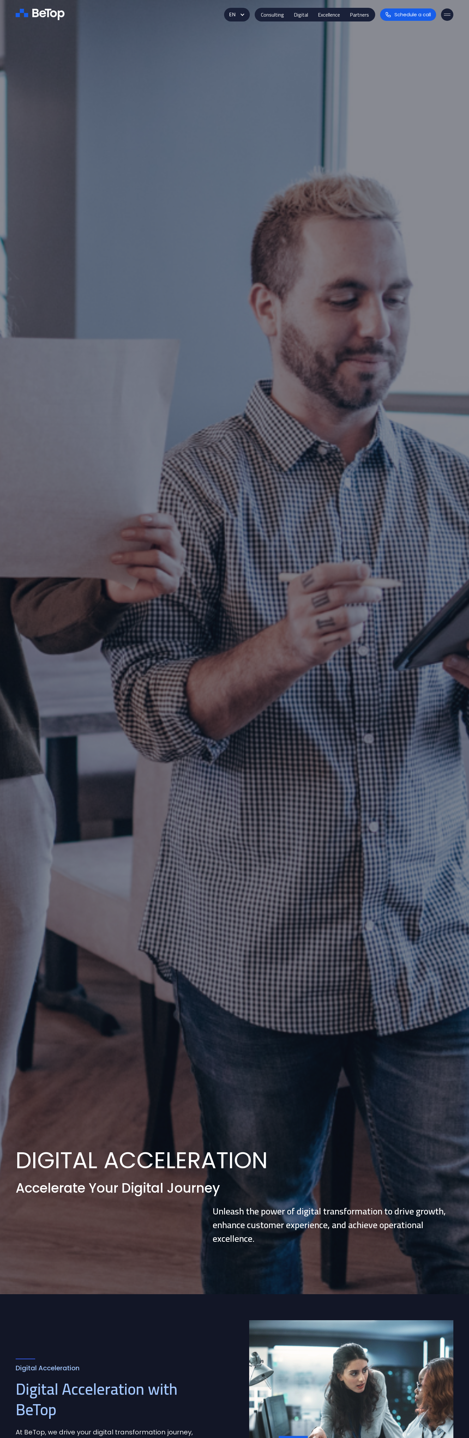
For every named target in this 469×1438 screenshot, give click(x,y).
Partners (359, 15)
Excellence (329, 15)
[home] (40, 14)
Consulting (272, 15)
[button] (237, 15)
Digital (301, 15)
